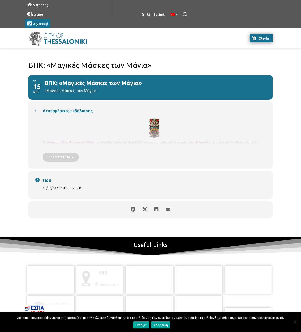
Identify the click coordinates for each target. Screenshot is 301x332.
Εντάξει (141, 325)
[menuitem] (174, 14)
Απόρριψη (161, 325)
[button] (185, 14)
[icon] (172, 306)
